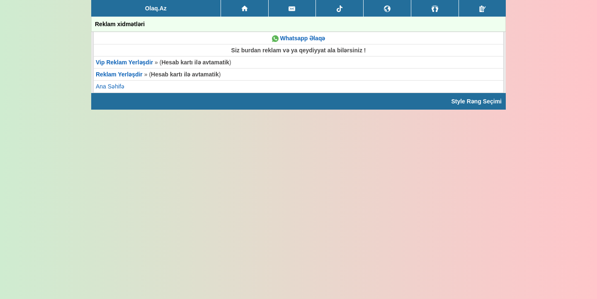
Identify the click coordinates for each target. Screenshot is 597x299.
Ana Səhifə (110, 86)
